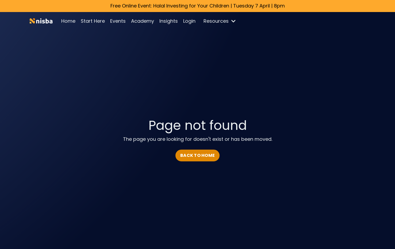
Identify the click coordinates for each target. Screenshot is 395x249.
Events (118, 21)
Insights (168, 21)
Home (68, 21)
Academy (142, 21)
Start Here (93, 21)
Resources (220, 21)
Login (189, 21)
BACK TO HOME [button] (197, 155)
